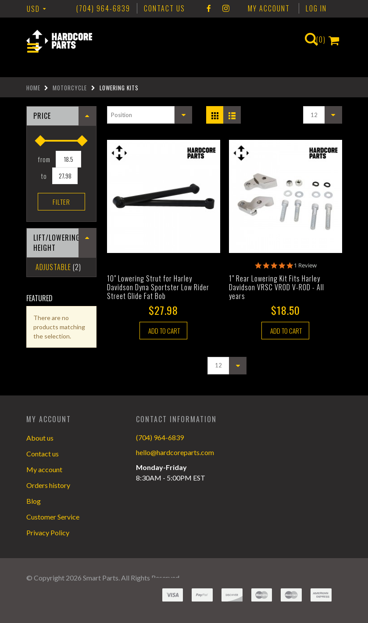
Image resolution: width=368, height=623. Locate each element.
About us (40, 438)
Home (33, 87)
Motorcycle (70, 87)
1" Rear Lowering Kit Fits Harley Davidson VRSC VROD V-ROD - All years (276, 287)
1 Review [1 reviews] (305, 265)
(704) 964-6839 (160, 437)
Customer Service (52, 517)
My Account (269, 8)
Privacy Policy (47, 532)
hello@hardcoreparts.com (175, 452)
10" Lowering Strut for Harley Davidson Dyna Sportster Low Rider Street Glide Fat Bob (158, 287)
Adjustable (53, 267)
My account (44, 469)
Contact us (42, 453)
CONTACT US (164, 8)
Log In (316, 8)
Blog (33, 501)
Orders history (48, 485)
